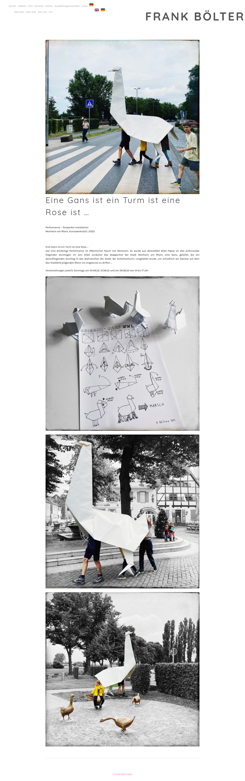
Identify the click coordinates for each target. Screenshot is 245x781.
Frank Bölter (195, 16)
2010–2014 (42, 12)
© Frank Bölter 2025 (122, 774)
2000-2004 (19, 12)
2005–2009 (31, 12)
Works (12, 6)
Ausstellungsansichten (67, 6)
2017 (51, 12)
